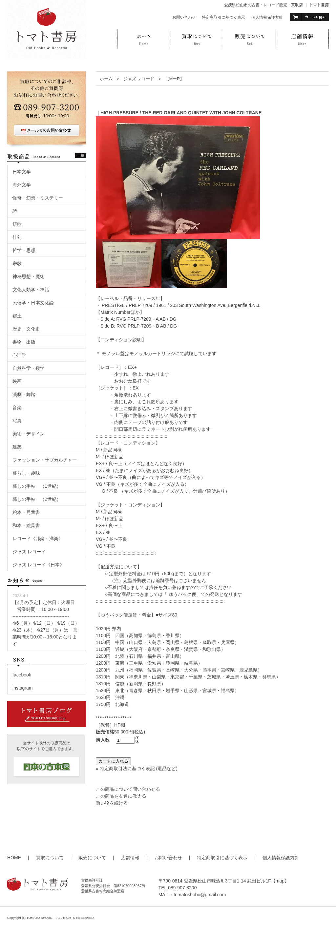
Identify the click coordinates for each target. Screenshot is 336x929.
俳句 (17, 237)
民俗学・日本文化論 (33, 302)
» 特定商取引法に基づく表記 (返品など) (137, 768)
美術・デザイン (28, 433)
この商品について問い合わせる (128, 789)
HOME (14, 857)
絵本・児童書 (26, 512)
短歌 (17, 224)
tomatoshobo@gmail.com (200, 894)
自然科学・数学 (28, 368)
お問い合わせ (184, 17)
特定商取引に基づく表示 (223, 17)
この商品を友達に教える (121, 796)
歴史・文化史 (26, 329)
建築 (17, 446)
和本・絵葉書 (26, 525)
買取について (50, 857)
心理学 (19, 355)
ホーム (106, 79)
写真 (17, 420)
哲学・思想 (23, 250)
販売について (92, 857)
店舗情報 (130, 857)
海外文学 (21, 184)
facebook (21, 674)
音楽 (17, 407)
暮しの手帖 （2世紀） (36, 499)
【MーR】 (177, 79)
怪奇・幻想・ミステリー (37, 197)
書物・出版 (23, 342)
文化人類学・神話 (30, 289)
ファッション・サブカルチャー (44, 460)
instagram (22, 688)
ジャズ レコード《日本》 (38, 564)
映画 (19, 381)
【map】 (280, 880)
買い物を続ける (112, 803)
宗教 (17, 263)
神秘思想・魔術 (28, 276)
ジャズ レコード (139, 79)
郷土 (17, 315)
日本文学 (21, 171)
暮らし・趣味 (26, 473)
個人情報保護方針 (267, 17)
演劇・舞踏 (26, 394)
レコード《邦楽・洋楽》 (37, 538)
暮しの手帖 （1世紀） (36, 486)
